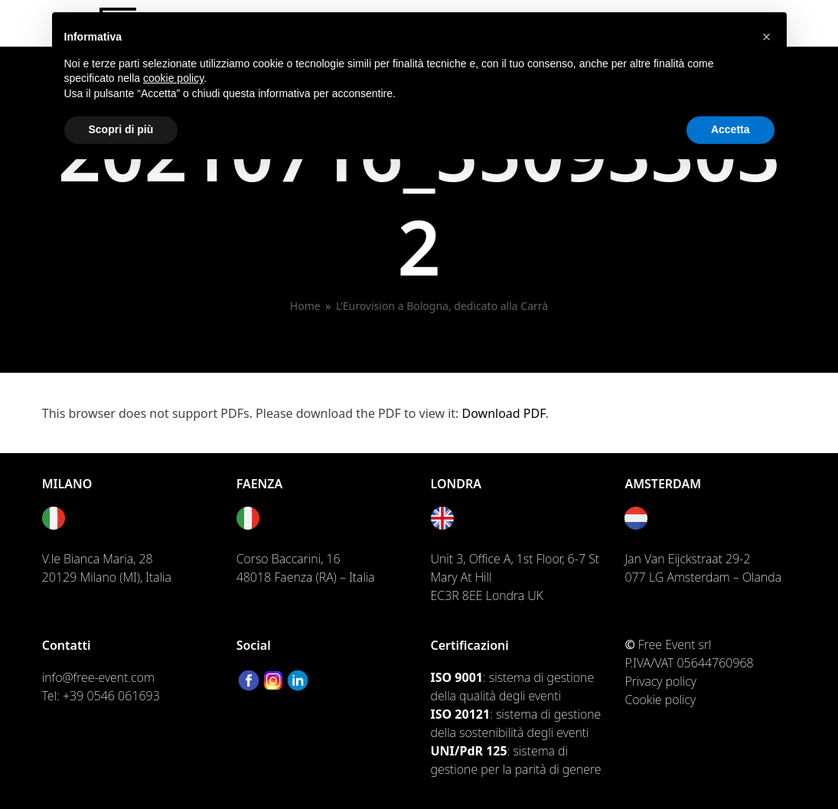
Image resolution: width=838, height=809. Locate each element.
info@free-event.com (98, 677)
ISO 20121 (461, 714)
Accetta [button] (730, 129)
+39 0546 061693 (111, 695)
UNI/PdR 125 (469, 750)
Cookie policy (660, 699)
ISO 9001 (457, 677)
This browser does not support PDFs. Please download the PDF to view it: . (295, 413)
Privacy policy (660, 681)
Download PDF (504, 413)
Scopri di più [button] (121, 129)
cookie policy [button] (173, 78)
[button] (767, 36)
